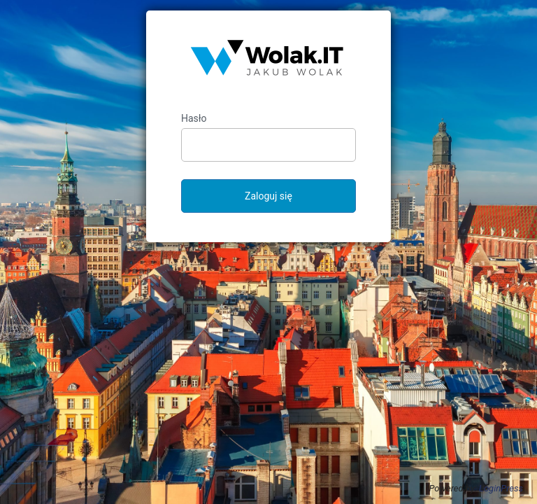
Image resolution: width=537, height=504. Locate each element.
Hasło (194, 118)
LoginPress (501, 488)
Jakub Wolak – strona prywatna (268, 61)
